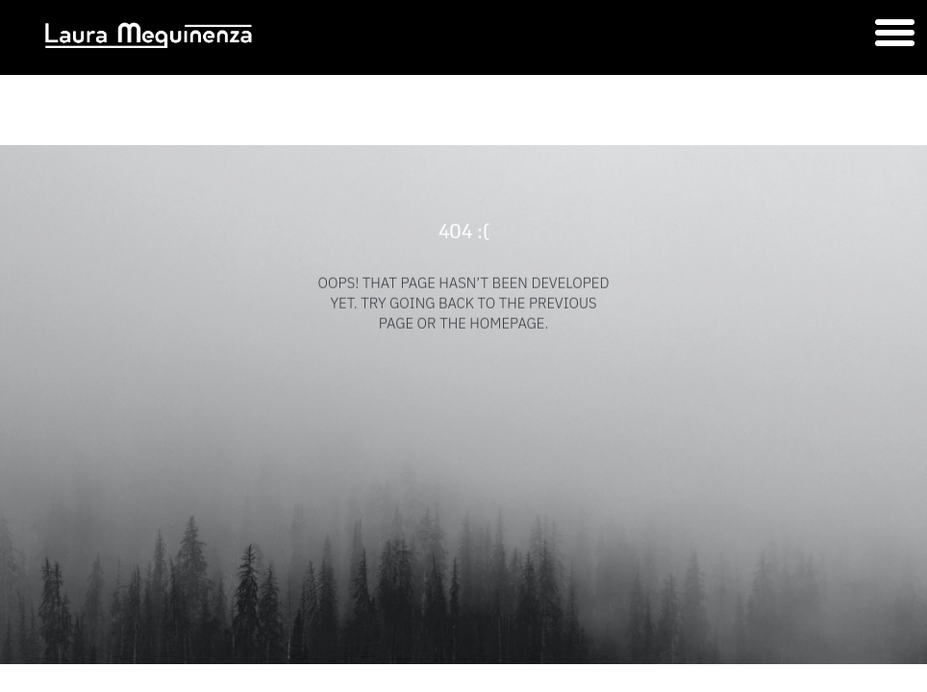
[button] (894, 32)
